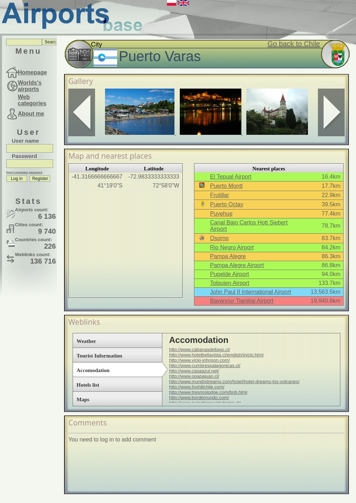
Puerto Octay (226, 204)
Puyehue (221, 214)
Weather (86, 341)
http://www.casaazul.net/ (194, 371)
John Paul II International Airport (250, 292)
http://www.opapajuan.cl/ (194, 376)
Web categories (32, 100)
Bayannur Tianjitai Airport (241, 301)
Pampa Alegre (228, 256)
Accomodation (93, 370)
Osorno (219, 238)
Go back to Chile (293, 44)
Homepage (32, 72)
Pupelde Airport (229, 274)
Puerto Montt (226, 186)
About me (31, 114)
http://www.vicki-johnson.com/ (199, 360)
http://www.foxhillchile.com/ (196, 387)
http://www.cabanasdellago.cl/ (199, 349)
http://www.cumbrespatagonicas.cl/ (204, 365)
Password (24, 156)
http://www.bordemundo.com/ (199, 397)
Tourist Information (99, 356)
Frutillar (219, 195)
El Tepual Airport (230, 177)
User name (25, 141)
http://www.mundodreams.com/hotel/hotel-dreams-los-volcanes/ (234, 381)
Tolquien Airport (229, 283)
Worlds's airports (30, 86)
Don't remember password (24, 172)
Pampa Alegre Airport (237, 265)
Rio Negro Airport (232, 247)
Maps (83, 399)
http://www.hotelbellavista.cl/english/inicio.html (216, 355)
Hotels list (88, 385)
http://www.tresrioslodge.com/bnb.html (208, 392)
